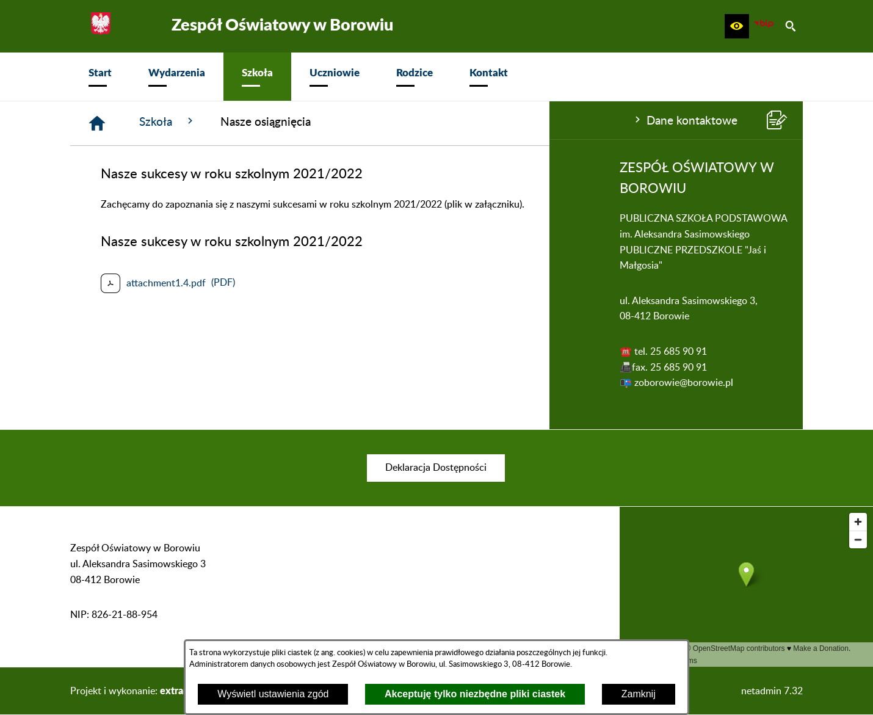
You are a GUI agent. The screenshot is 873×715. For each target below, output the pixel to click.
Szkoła (351, 121)
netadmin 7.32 (772, 691)
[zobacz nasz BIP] (764, 26)
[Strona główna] (281, 123)
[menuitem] (100, 77)
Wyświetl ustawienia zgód (272, 694)
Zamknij (638, 694)
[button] (737, 26)
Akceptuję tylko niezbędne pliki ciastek (475, 694)
